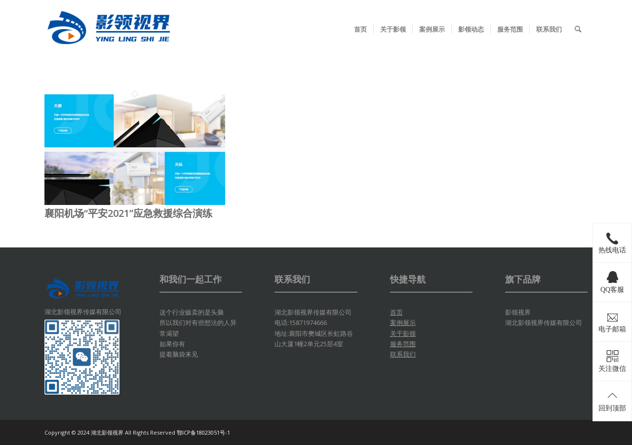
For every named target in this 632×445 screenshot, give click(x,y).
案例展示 (403, 322)
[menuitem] (360, 29)
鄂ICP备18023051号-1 (203, 432)
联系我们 (403, 354)
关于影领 (403, 333)
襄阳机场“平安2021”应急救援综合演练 (128, 213)
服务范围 (403, 343)
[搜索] (578, 29)
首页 (396, 312)
